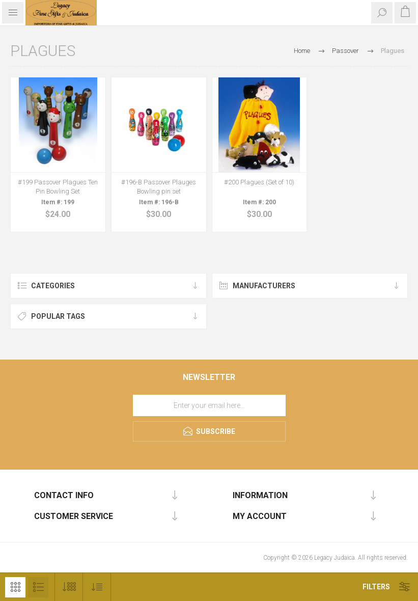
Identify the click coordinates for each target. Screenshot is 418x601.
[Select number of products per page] (69, 587)
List (38, 587)
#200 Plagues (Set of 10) (259, 182)
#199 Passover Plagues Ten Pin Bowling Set (58, 186)
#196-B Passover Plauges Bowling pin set (158, 186)
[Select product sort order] (97, 587)
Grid (15, 587)
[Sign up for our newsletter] (209, 405)
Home (302, 50)
